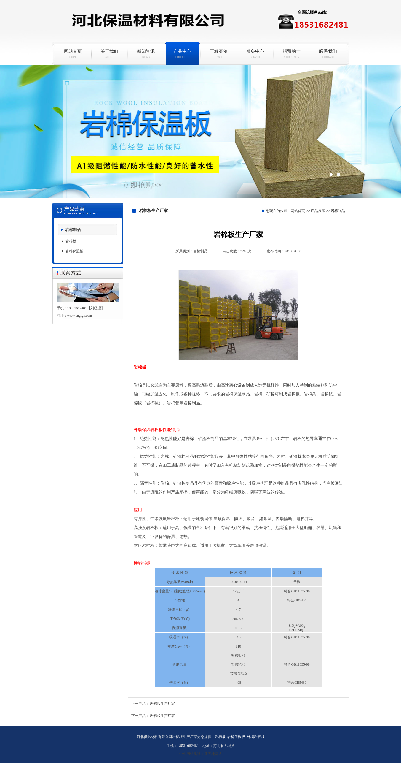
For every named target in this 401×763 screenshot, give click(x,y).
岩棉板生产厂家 (162, 704)
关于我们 (109, 53)
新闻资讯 (146, 53)
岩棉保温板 (200, 131)
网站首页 (73, 53)
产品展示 (318, 211)
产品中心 (182, 53)
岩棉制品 (73, 229)
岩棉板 (70, 241)
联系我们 (328, 53)
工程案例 (219, 53)
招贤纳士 (292, 53)
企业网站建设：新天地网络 (200, 754)
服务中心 (255, 53)
